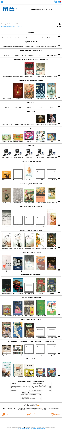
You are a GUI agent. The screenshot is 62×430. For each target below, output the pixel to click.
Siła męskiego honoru (25, 397)
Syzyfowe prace (24, 399)
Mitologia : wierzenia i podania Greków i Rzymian (20, 386)
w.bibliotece (38, 408)
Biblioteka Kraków (31, 18)
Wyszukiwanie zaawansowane (8, 26)
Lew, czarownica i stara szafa (16, 385)
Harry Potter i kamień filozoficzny (17, 389)
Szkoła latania (13, 390)
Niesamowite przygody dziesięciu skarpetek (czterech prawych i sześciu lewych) (26, 387)
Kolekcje (19, 26)
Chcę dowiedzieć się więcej (23, 428)
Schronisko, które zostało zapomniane (28, 398)
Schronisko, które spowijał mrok (37, 390)
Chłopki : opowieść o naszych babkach (39, 386)
